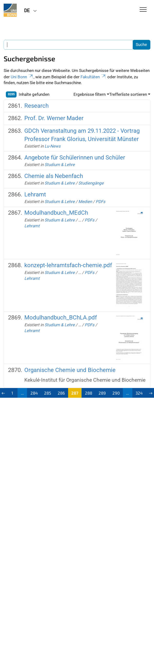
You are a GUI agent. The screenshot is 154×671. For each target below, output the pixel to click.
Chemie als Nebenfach (53, 176)
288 (88, 392)
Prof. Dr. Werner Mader (53, 118)
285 (47, 392)
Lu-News (53, 146)
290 (116, 392)
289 (102, 392)
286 (61, 392)
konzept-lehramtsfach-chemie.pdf (68, 265)
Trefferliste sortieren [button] (128, 94)
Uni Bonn (22, 76)
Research (36, 105)
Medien (85, 201)
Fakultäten (93, 76)
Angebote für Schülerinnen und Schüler (74, 157)
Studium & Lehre (60, 164)
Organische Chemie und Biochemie (70, 370)
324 (139, 392)
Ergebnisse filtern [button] (89, 94)
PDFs (100, 201)
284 (34, 392)
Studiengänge (91, 183)
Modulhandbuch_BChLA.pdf (60, 317)
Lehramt (35, 194)
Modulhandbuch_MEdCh (56, 212)
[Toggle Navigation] (143, 10)
